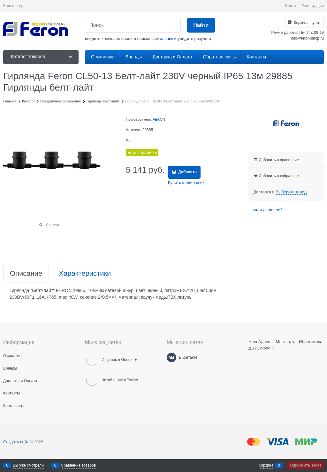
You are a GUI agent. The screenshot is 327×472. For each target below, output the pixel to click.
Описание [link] (26, 273)
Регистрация (312, 6)
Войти (290, 6)
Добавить (187, 172)
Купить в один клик (186, 182)
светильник (162, 38)
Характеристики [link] (85, 273)
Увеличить (53, 225)
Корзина (266, 465)
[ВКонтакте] (171, 357)
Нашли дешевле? (265, 209)
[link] (291, 192)
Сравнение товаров (78, 465)
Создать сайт (16, 441)
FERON (159, 119)
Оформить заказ (305, 465)
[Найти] (201, 25)
